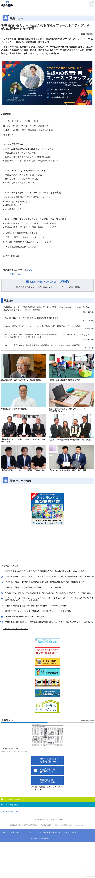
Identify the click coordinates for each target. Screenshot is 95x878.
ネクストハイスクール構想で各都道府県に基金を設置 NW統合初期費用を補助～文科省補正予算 (44, 582)
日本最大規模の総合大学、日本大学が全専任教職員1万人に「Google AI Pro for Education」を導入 (44, 571)
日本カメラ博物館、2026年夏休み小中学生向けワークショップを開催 (33, 587)
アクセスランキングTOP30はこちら (15, 629)
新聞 (48, 787)
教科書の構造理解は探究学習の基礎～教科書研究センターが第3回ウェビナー (36, 606)
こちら (29, 270)
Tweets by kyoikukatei (10, 812)
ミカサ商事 (12, 274)
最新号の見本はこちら (10, 748)
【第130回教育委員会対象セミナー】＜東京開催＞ (25, 617)
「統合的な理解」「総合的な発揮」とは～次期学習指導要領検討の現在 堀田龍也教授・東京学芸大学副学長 (49, 576)
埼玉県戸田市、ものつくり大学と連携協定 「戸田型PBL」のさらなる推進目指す (38, 611)
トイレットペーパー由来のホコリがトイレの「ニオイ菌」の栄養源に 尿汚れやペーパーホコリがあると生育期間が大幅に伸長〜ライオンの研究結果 (49, 599)
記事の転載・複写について (52, 832)
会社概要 (15, 832)
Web (54, 787)
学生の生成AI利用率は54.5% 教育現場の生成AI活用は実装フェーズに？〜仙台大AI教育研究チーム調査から (49, 622)
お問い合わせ (71, 832)
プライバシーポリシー (30, 832)
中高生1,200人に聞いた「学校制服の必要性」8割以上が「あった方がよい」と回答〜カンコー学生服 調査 (48, 593)
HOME (6, 832)
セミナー (38, 789)
